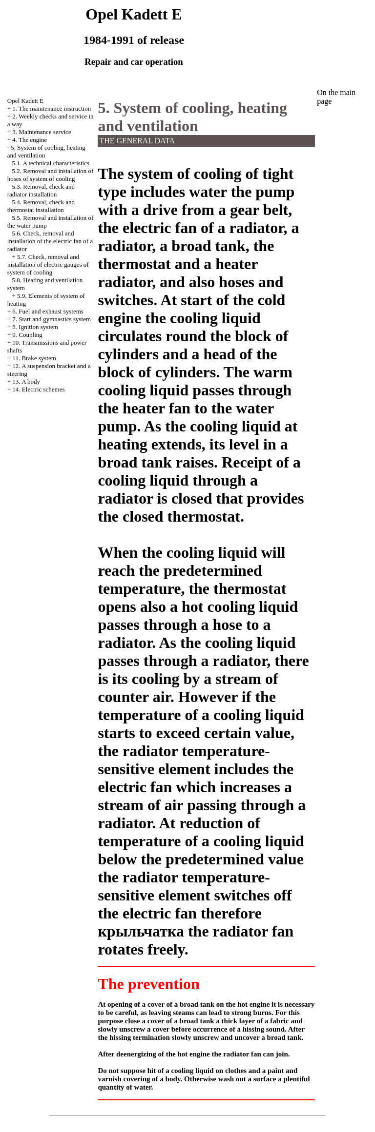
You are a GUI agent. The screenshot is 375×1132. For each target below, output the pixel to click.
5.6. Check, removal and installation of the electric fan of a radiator (50, 241)
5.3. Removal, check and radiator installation (41, 190)
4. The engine (29, 139)
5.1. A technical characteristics (50, 163)
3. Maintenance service (41, 132)
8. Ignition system (35, 327)
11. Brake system (34, 358)
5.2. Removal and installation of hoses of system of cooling (50, 174)
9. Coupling (27, 334)
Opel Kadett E (25, 100)
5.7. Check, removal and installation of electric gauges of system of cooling (48, 264)
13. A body (26, 381)
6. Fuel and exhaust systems (47, 311)
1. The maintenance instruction (51, 108)
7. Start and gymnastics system (51, 319)
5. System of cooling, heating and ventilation (192, 117)
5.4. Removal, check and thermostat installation (41, 206)
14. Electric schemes (38, 389)
